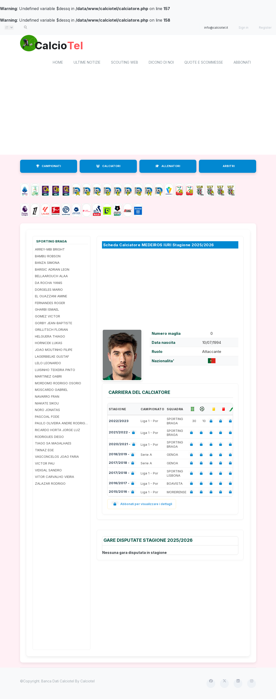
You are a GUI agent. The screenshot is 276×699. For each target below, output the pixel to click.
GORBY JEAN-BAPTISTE (53, 324)
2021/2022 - (123, 433)
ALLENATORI (167, 167)
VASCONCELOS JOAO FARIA (57, 458)
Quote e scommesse (203, 63)
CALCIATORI (108, 167)
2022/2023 (119, 422)
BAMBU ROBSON (48, 257)
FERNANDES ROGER (50, 304)
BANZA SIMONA (47, 264)
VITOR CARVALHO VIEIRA (54, 478)
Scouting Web (124, 63)
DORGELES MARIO (49, 290)
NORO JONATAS (47, 411)
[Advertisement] (61, 568)
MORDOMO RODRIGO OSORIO (58, 384)
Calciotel (87, 682)
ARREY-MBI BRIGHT (50, 250)
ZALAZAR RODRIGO (50, 484)
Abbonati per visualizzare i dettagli (141, 505)
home (58, 63)
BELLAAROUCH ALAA (51, 277)
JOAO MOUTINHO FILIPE (53, 350)
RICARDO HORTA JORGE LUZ (57, 431)
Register (265, 27)
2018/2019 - (122, 455)
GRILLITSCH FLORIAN (51, 330)
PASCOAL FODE (47, 417)
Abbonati (242, 63)
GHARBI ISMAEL (47, 310)
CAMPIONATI (48, 167)
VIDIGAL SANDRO (48, 471)
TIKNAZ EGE (44, 451)
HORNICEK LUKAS (48, 344)
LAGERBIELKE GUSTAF (52, 357)
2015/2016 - (122, 493)
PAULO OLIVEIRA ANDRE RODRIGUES (61, 424)
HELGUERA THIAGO (50, 337)
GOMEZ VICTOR (47, 317)
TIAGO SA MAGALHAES (53, 444)
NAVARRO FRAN (47, 397)
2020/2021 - (123, 445)
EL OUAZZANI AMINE (51, 297)
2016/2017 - (122, 484)
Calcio (62, 45)
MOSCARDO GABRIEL (51, 391)
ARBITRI (229, 167)
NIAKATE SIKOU (47, 404)
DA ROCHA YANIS (48, 283)
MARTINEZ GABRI (48, 377)
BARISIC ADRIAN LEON (52, 270)
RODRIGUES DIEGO (49, 437)
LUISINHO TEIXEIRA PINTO (55, 370)
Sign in (243, 27)
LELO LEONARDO (48, 364)
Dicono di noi (161, 63)
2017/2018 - (122, 464)
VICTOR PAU (44, 464)
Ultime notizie (87, 63)
